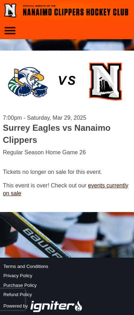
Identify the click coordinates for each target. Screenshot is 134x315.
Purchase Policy (19, 285)
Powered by (43, 306)
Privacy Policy (17, 275)
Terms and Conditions (25, 266)
